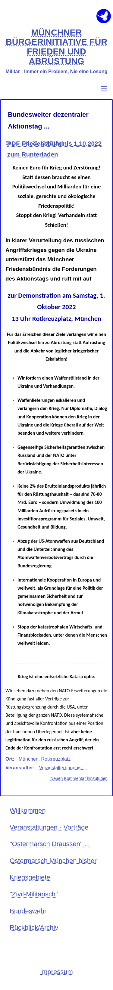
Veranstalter (19, 767)
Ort (9, 759)
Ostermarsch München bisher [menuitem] (53, 860)
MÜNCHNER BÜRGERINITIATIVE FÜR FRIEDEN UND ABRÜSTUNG (56, 47)
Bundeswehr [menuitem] (28, 911)
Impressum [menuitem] (56, 972)
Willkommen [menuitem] (28, 810)
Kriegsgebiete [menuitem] (30, 877)
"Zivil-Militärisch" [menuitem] (34, 894)
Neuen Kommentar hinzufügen (79, 778)
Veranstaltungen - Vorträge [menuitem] (49, 827)
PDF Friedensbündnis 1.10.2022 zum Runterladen (54, 148)
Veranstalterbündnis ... (63, 767)
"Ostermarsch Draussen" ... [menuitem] (50, 844)
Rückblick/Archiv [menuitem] (34, 927)
